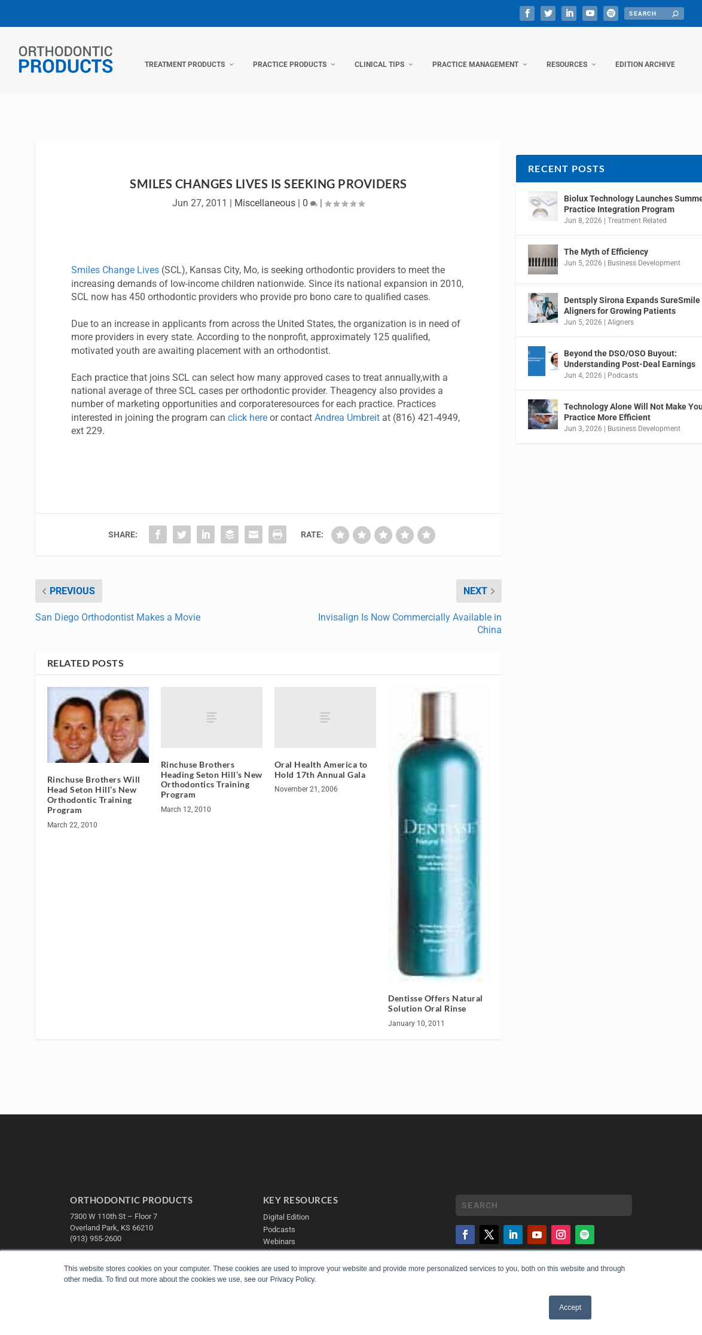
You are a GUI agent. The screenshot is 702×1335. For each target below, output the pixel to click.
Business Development (644, 251)
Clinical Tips (379, 52)
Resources (567, 52)
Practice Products (289, 52)
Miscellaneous (264, 191)
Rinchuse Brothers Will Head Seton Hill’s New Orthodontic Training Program (94, 782)
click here (247, 405)
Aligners (621, 310)
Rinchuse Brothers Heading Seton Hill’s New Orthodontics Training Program (212, 767)
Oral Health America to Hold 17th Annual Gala (321, 757)
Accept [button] (570, 1307)
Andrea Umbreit (347, 405)
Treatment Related (637, 208)
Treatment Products (185, 52)
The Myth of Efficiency (606, 240)
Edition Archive (645, 52)
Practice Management (475, 52)
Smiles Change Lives (115, 258)
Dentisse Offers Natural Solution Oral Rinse (435, 991)
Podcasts (623, 363)
